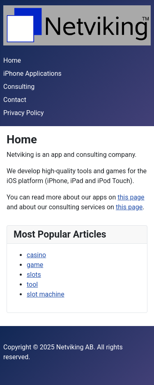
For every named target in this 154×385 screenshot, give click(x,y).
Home (12, 60)
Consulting (18, 87)
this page (130, 197)
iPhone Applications (32, 73)
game (35, 265)
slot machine (45, 294)
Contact (14, 100)
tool (32, 284)
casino (36, 255)
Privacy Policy (23, 113)
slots (34, 275)
